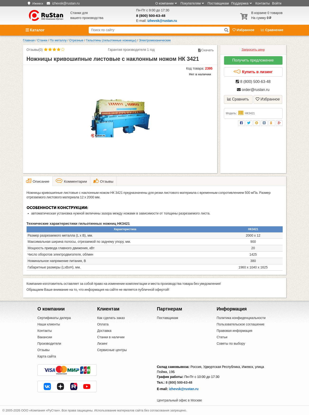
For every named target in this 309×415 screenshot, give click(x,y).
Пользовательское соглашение (240, 324)
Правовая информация (234, 331)
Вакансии (44, 337)
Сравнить (238, 99)
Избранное (243, 30)
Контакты (262, 3)
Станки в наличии (111, 337)
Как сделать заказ (111, 318)
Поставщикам (218, 3)
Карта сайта (46, 356)
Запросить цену (253, 49)
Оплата (103, 324)
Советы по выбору (231, 343)
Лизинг (102, 343)
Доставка (104, 331)
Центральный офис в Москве (179, 400)
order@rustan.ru (253, 90)
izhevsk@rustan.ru (183, 389)
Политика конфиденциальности (241, 318)
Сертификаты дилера (54, 318)
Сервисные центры (112, 350)
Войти (276, 3)
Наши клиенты (48, 324)
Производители (49, 343)
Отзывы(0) (35, 50)
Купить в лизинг (252, 72)
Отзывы (43, 350)
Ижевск (37, 3)
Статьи (222, 337)
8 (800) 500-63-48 (150, 16)
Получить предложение (253, 60)
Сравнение (272, 30)
